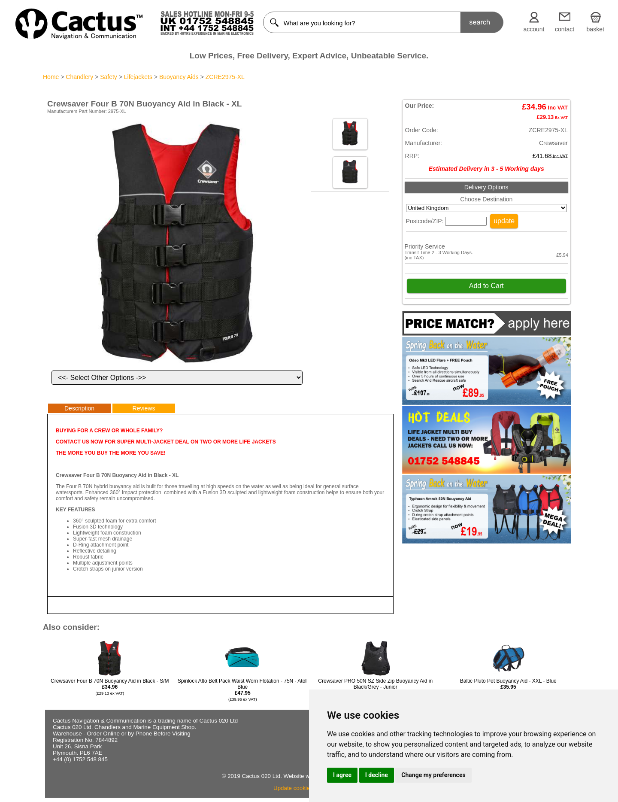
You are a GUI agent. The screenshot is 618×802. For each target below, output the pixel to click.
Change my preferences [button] (433, 775)
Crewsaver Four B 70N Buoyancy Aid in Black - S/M (110, 687)
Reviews (144, 408)
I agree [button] (342, 775)
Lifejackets (138, 76)
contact (564, 29)
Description (79, 408)
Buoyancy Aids (179, 76)
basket (595, 29)
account (533, 29)
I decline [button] (376, 775)
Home (51, 76)
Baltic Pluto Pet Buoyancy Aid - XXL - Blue (508, 687)
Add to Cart (486, 285)
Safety (108, 76)
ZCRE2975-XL (225, 76)
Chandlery (79, 76)
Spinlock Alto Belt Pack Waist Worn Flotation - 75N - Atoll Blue (243, 690)
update (504, 221)
